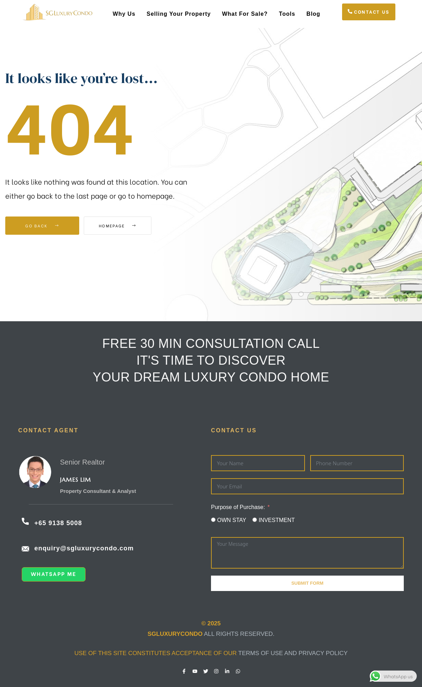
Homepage (122, 225)
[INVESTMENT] (254, 519)
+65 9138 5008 (58, 523)
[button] (368, 12)
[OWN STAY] (213, 519)
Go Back (42, 225)
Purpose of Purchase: (238, 507)
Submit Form (307, 583)
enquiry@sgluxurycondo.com (84, 548)
